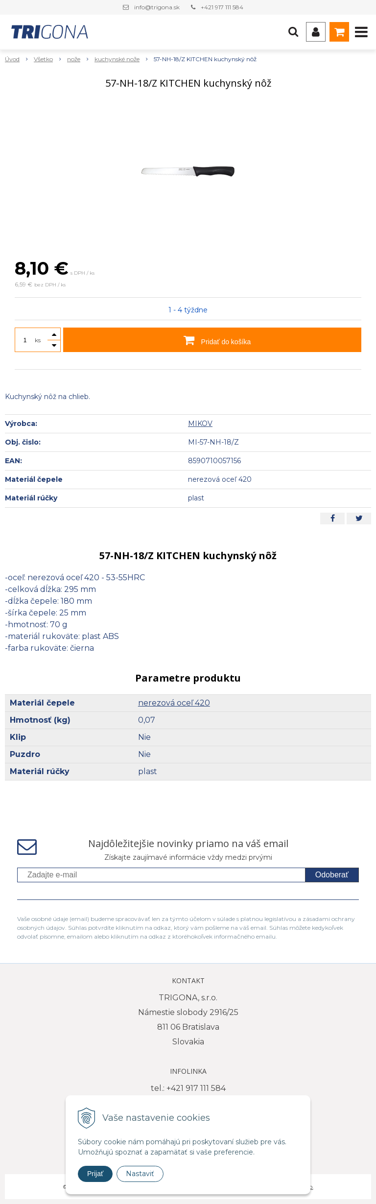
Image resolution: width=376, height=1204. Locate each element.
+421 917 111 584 (222, 7)
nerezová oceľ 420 (174, 703)
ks (38, 340)
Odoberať (332, 875)
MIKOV (200, 423)
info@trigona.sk (157, 7)
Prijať (95, 1174)
